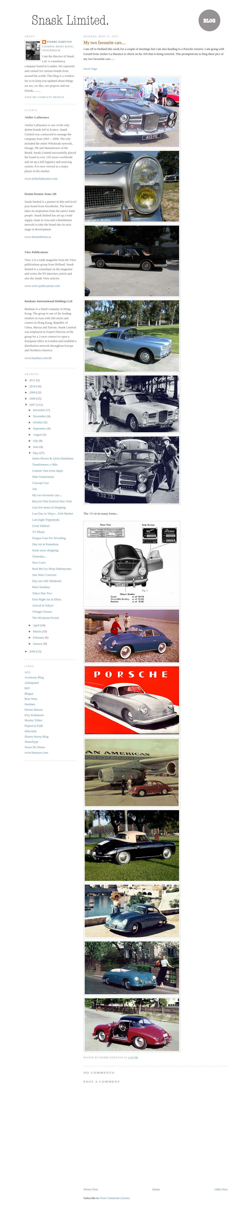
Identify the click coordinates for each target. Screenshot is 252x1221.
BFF (27, 688)
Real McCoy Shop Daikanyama (51, 568)
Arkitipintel (32, 683)
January (38, 643)
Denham (30, 704)
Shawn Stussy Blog (36, 736)
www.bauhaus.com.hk (38, 358)
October (38, 422)
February (39, 637)
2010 (32, 386)
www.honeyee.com (36, 752)
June (36, 447)
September (40, 428)
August (38, 434)
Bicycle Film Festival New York (52, 501)
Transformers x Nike (45, 464)
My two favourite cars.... (105, 42)
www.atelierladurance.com (41, 178)
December (39, 410)
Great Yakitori (41, 526)
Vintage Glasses (42, 611)
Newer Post (91, 1189)
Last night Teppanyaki (45, 519)
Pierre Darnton (59, 42)
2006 (32, 651)
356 (91, 513)
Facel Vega (90, 68)
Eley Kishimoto (34, 715)
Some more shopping (45, 550)
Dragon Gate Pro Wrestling (49, 538)
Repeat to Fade (34, 725)
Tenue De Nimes (35, 747)
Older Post (220, 1189)
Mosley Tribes (33, 720)
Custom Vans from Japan (47, 470)
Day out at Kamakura (45, 544)
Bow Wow (31, 699)
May (36, 453)
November (40, 416)
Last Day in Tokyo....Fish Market (52, 513)
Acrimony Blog (34, 677)
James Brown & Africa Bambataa (52, 458)
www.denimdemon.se (38, 237)
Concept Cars (40, 483)
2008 (32, 398)
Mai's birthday (41, 587)
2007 (32, 404)
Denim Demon (34, 709)
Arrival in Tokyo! (43, 605)
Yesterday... (39, 556)
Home (156, 1189)
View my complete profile (44, 97)
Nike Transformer (43, 476)
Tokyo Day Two (42, 593)
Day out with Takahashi (46, 581)
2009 (32, 392)
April (36, 625)
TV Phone (38, 532)
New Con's (39, 562)
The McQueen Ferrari (45, 617)
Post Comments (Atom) (115, 1198)
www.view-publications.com (42, 286)
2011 (32, 380)
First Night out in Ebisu (46, 599)
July (36, 440)
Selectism (31, 731)
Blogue (29, 693)
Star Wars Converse (44, 575)
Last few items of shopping (49, 507)
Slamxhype (31, 741)
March (37, 631)
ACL (28, 672)
